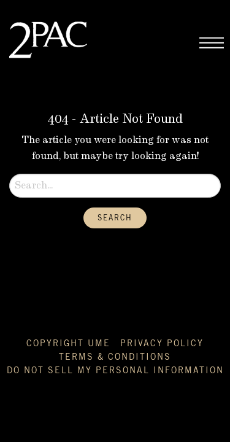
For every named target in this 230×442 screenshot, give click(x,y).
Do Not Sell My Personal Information (115, 370)
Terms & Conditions (115, 357)
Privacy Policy (162, 343)
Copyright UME (68, 343)
